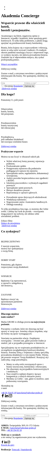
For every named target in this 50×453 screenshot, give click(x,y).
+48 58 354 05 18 (8, 393)
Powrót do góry (7, 445)
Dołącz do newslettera (10, 223)
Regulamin (18, 86)
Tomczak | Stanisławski (22, 449)
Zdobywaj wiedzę (9, 88)
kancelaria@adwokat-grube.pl (29, 393)
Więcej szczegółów (9, 64)
